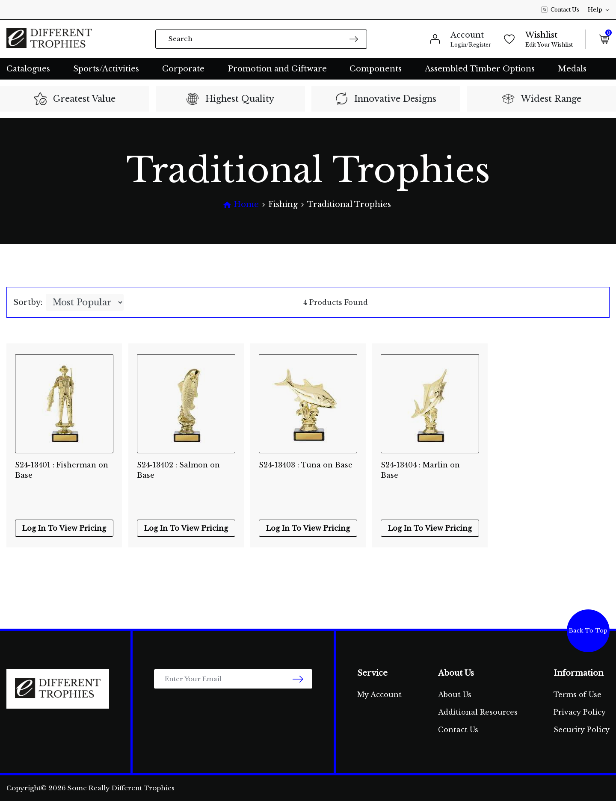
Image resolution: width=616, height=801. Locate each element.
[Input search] (261, 39)
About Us (454, 694)
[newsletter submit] (298, 679)
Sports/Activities (106, 69)
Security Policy (582, 729)
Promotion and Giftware (277, 69)
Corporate (183, 69)
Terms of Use (577, 694)
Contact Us (560, 9)
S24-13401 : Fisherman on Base (61, 470)
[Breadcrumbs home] (241, 204)
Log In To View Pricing (64, 528)
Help (599, 9)
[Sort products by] (85, 302)
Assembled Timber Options (480, 69)
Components (375, 69)
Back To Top (588, 630)
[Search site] (354, 39)
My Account (379, 694)
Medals (572, 69)
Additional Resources (478, 712)
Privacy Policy (580, 712)
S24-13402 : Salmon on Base (178, 470)
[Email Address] (233, 679)
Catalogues (28, 69)
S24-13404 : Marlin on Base (420, 470)
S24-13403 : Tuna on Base (305, 465)
